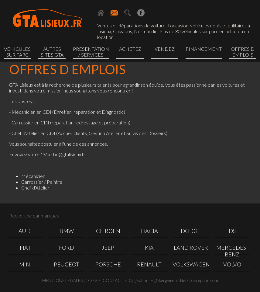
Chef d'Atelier (35, 187)
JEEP (108, 247)
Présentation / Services (91, 51)
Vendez (165, 49)
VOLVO (232, 264)
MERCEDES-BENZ (232, 249)
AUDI (25, 231)
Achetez (130, 49)
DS (232, 231)
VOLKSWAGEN (191, 264)
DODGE (191, 231)
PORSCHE (108, 264)
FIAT (25, 247)
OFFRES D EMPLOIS (243, 51)
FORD (66, 247)
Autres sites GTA (52, 51)
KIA (149, 247)
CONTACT (113, 280)
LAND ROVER (191, 247)
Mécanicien (33, 176)
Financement (204, 49)
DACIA (149, 231)
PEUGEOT (66, 264)
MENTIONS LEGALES (62, 280)
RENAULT (149, 264)
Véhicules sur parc (17, 51)
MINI (25, 264)
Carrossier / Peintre (41, 182)
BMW (67, 231)
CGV (92, 280)
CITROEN (108, 231)
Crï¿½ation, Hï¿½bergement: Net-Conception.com (173, 280)
